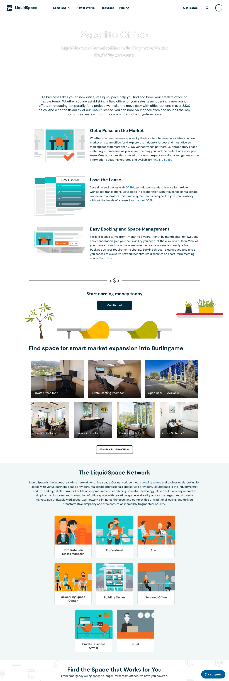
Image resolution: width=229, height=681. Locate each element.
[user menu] (218, 7)
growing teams (151, 482)
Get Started (114, 305)
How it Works (85, 8)
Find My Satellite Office (114, 449)
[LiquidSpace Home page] (22, 8)
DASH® (97, 110)
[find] (207, 7)
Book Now (105, 258)
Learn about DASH (141, 200)
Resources (107, 8)
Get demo (190, 8)
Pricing (124, 8)
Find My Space (162, 160)
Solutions (59, 8)
